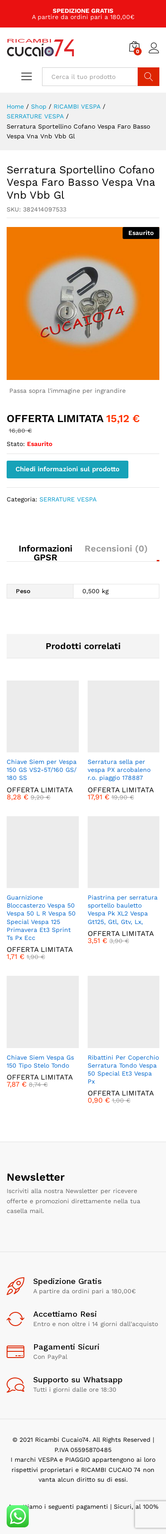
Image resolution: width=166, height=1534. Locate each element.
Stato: (16, 443)
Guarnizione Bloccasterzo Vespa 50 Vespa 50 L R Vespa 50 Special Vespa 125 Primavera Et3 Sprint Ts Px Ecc (41, 917)
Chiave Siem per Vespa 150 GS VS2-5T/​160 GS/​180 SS (42, 769)
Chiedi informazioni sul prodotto (67, 469)
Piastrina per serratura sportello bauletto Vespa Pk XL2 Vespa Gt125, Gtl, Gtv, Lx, (123, 909)
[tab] (41, 552)
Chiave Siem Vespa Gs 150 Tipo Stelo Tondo (40, 1061)
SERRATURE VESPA (68, 499)
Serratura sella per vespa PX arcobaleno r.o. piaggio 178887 (119, 769)
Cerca (148, 76)
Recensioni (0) (116, 548)
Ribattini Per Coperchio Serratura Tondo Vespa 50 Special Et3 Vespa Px (123, 1069)
